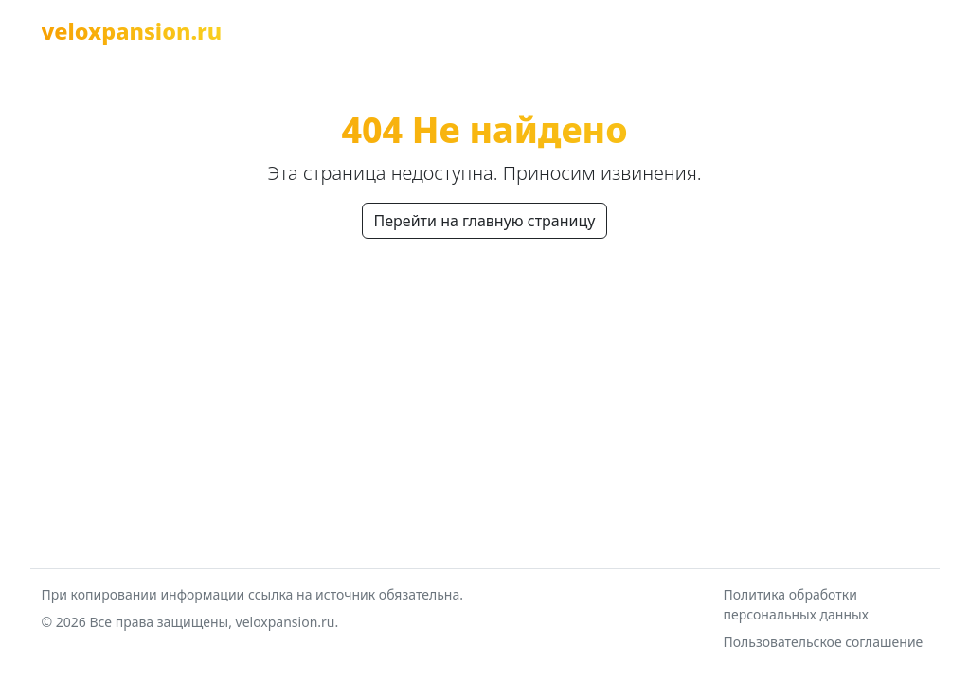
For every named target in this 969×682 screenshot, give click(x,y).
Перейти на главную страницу (485, 220)
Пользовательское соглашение (824, 642)
